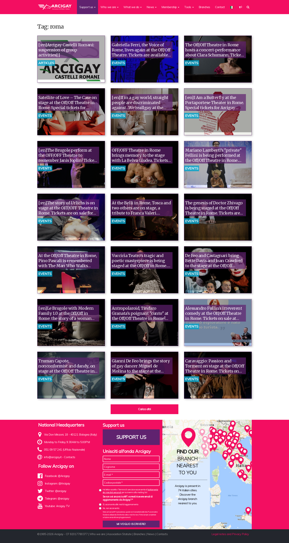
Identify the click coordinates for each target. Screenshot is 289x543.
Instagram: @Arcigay (57, 483)
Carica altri (144, 409)
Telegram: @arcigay (57, 498)
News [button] (152, 7)
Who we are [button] (109, 7)
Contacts (69, 457)
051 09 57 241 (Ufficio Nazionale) (64, 449)
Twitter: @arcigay (55, 491)
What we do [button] (132, 7)
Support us (131, 437)
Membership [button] (170, 7)
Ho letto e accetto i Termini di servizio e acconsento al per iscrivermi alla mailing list (130, 491)
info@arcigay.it (53, 457)
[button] (240, 7)
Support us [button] (87, 7)
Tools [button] (189, 7)
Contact (220, 7)
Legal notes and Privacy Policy (230, 534)
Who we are (97, 534)
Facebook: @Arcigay (57, 476)
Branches (204, 7)
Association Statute (119, 534)
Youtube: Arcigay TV (57, 506)
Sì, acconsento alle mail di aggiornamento (120, 504)
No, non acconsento (111, 508)
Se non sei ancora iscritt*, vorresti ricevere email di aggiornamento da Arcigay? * (128, 498)
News (150, 534)
